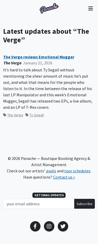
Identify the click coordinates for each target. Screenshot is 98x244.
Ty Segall (34, 115)
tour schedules (77, 170)
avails (51, 170)
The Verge (13, 115)
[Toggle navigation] (90, 8)
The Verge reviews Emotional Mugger (38, 57)
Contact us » (64, 177)
